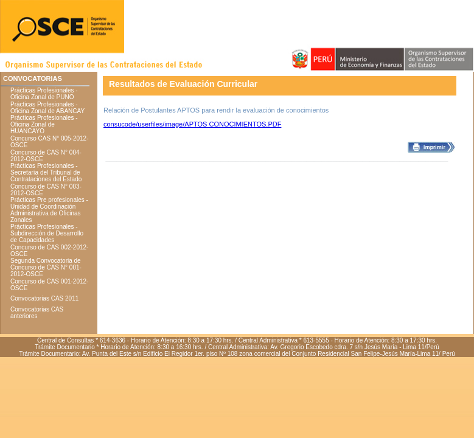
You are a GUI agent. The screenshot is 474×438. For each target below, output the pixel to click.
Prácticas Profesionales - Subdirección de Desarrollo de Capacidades (46, 233)
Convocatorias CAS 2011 (44, 298)
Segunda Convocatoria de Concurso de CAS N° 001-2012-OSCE (46, 267)
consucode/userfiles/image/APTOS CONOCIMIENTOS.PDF (192, 124)
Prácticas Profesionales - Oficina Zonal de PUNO (44, 93)
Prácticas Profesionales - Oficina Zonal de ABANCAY (47, 107)
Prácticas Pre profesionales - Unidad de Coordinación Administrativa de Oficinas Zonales (49, 209)
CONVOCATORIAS (32, 78)
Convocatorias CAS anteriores (36, 312)
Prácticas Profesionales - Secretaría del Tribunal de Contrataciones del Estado (46, 172)
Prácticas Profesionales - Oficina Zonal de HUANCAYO (44, 124)
